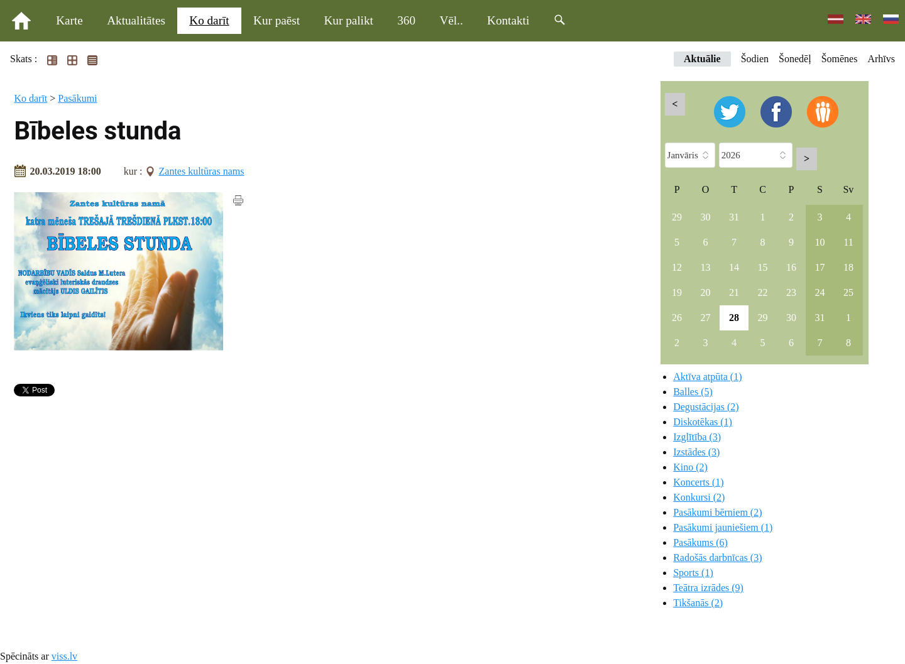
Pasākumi (77, 98)
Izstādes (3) (696, 452)
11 (848, 242)
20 (706, 292)
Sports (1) (693, 572)
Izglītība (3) (697, 437)
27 (706, 317)
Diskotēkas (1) (702, 421)
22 (763, 292)
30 (706, 217)
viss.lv (64, 656)
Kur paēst (276, 20)
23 (791, 292)
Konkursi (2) (699, 497)
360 (406, 20)
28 (734, 317)
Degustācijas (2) (705, 406)
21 (734, 292)
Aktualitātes (136, 20)
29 (677, 217)
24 (819, 292)
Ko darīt (209, 20)
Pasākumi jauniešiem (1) (722, 527)
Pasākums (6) (700, 542)
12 (677, 267)
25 (848, 292)
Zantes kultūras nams (201, 171)
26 (677, 317)
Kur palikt (348, 20)
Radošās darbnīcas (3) (717, 557)
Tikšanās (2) (698, 602)
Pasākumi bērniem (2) (717, 512)
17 (819, 267)
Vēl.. (451, 20)
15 (763, 267)
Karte (69, 20)
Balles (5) (693, 391)
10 (819, 242)
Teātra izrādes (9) (708, 587)
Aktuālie (702, 58)
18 (848, 267)
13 (706, 267)
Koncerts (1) (698, 482)
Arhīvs (881, 58)
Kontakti (508, 20)
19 (677, 292)
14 (734, 267)
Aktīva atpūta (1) (707, 376)
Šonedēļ (795, 58)
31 (734, 217)
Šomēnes (839, 58)
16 (791, 267)
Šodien (755, 58)
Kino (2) (690, 467)
